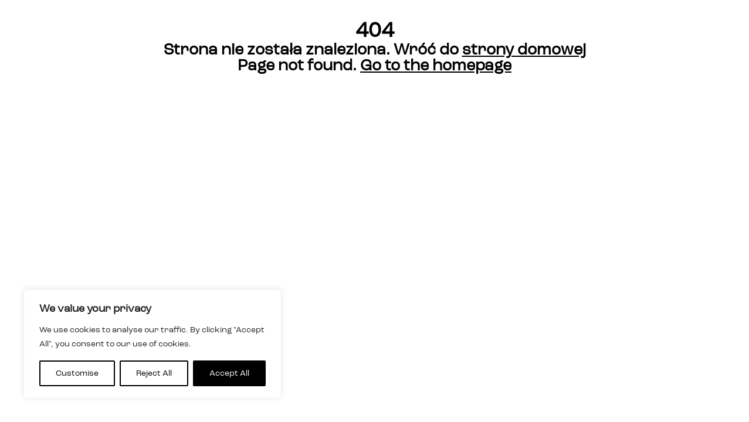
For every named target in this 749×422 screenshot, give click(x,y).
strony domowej (524, 50)
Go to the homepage (435, 66)
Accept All (229, 373)
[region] (152, 344)
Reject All (154, 373)
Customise (77, 373)
